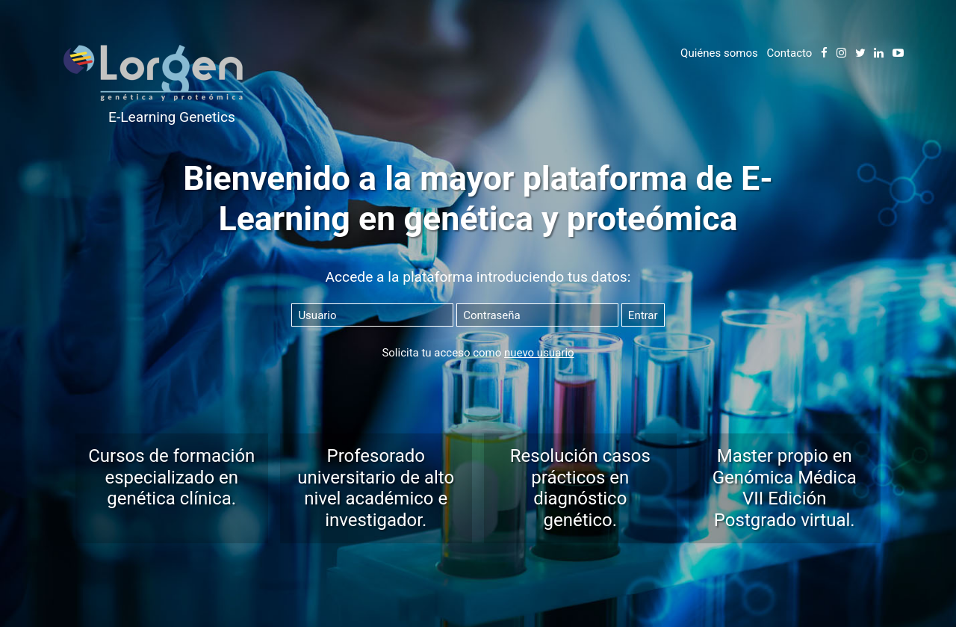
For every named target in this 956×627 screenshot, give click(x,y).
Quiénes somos (719, 53)
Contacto (789, 53)
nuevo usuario (539, 352)
